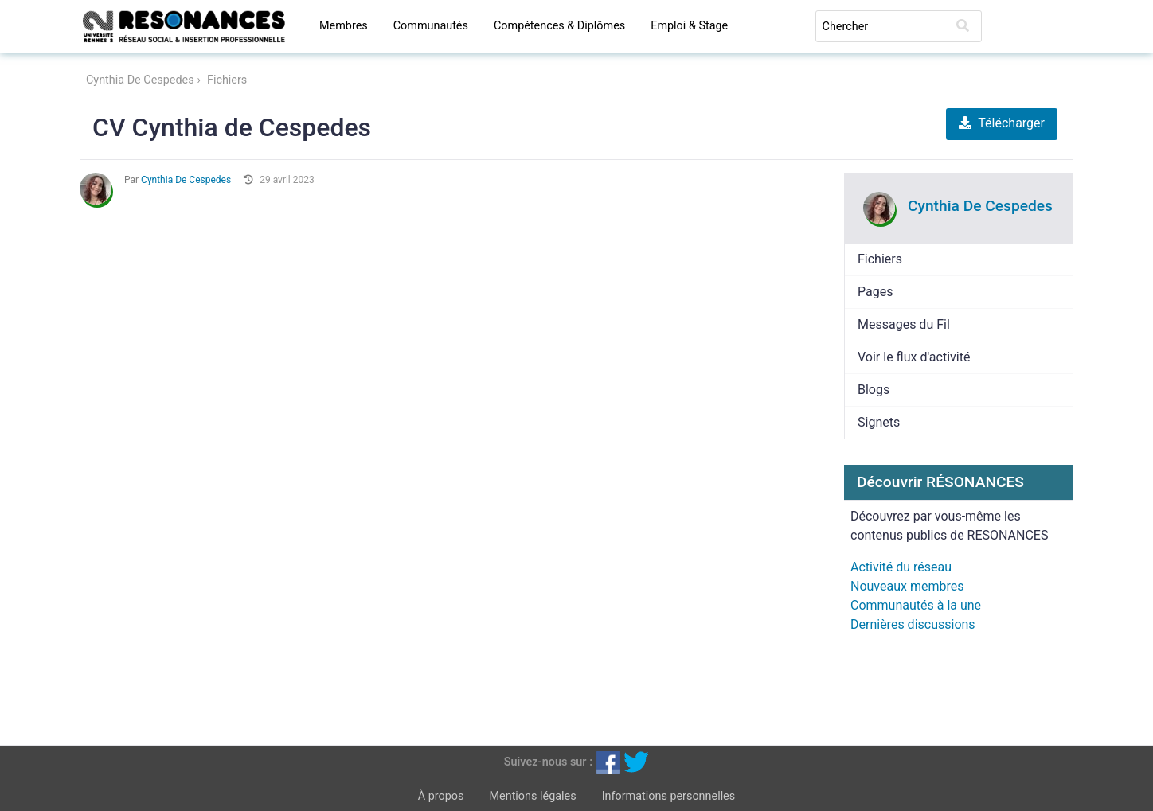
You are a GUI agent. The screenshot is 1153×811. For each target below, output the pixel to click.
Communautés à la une (915, 605)
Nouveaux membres (906, 586)
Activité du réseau (901, 567)
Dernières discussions (912, 624)
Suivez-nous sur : (548, 761)
